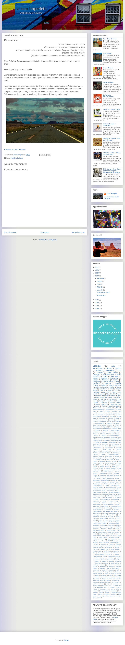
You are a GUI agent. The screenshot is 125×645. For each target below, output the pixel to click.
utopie (98, 597)
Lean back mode (114, 513)
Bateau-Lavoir (96, 426)
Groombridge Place (114, 492)
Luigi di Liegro (103, 521)
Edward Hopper (104, 466)
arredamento (96, 585)
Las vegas (116, 509)
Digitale (115, 380)
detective (104, 585)
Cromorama (116, 452)
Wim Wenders (115, 582)
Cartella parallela (114, 435)
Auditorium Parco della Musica (104, 387)
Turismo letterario (97, 573)
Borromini (105, 430)
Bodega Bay (114, 378)
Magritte (105, 395)
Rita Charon (107, 553)
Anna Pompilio (112, 194)
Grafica (117, 489)
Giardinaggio (96, 483)
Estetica (95, 473)
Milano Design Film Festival (103, 397)
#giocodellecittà (110, 409)
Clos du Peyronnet (114, 444)
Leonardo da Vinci (109, 515)
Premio (117, 546)
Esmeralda (96, 392)
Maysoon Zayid (108, 527)
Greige (105, 492)
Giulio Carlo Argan (111, 487)
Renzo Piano (107, 551)
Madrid (111, 521)
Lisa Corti (111, 518)
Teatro (104, 406)
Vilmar (106, 577)
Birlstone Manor (116, 428)
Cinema (118, 368)
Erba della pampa (106, 471)
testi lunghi (110, 596)
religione (113, 594)
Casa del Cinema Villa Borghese (107, 437)
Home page (44, 232)
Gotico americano (108, 489)
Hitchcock (109, 496)
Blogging (13, 158)
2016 (97, 302)
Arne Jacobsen (117, 421)
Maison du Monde (114, 523)
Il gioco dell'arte (108, 82)
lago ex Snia (115, 589)
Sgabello (104, 561)
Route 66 (109, 554)
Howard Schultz (107, 497)
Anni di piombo (97, 420)
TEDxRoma (96, 570)
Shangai (111, 561)
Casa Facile (103, 389)
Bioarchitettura (97, 428)
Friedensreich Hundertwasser (101, 480)
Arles (109, 421)
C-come (95, 433)
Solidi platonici (115, 563)
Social (97, 406)
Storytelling (110, 371)
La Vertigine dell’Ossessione (108, 96)
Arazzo (112, 420)
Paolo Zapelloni (111, 539)
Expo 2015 (105, 392)
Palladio (95, 539)
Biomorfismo (106, 428)
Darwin (110, 390)
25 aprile (100, 411)
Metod (117, 528)
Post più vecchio (78, 232)
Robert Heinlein (99, 554)
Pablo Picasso (115, 537)
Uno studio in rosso (116, 573)
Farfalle (95, 475)
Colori (106, 445)
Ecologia (109, 464)
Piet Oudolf (103, 544)
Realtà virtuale (115, 549)
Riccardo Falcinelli (115, 402)
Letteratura (96, 383)
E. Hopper (101, 464)
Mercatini (110, 528)
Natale (111, 534)
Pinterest (111, 544)
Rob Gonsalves (117, 553)
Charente (106, 440)
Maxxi (119, 395)
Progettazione (108, 547)
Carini (95, 389)
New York (103, 399)
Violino (113, 577)
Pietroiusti (104, 402)
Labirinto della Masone (114, 394)
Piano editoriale (115, 542)
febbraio (99, 287)
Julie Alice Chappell (116, 506)
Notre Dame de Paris (99, 535)
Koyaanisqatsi (99, 508)
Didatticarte (105, 380)
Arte (113, 366)
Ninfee (117, 534)
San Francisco (100, 558)
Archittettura (102, 421)
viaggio (97, 366)
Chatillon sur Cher (116, 440)
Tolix (117, 570)
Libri (119, 371)
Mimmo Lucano (111, 530)
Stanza (103, 565)
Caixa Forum (115, 433)
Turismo (108, 408)
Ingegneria (96, 501)
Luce (96, 521)
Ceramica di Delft (114, 439)
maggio (99, 281)
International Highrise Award (102, 502)
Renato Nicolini (97, 551)
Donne (114, 461)
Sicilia (97, 404)
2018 (97, 276)
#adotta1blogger (108, 374)
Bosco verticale (115, 430)
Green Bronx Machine (113, 490)
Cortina (113, 451)
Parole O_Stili (106, 540)
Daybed (117, 456)
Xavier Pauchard (98, 584)
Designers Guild (99, 459)
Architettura (97, 368)
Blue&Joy (97, 430)
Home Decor (96, 497)
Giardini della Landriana (111, 483)
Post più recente (10, 232)
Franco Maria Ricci (107, 478)
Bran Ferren (96, 432)
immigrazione (104, 589)
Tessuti (103, 385)
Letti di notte (110, 516)
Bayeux (105, 426)
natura (101, 592)
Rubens (117, 554)
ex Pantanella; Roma (101, 587)
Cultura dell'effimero (113, 454)
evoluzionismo (117, 585)
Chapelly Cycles (97, 440)
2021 (97, 267)
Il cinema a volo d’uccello (111, 109)
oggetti (107, 592)
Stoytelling (111, 566)
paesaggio (96, 374)
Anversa (105, 420)
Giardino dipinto (97, 485)
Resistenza (116, 551)
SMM (104, 556)
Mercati (103, 528)
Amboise (112, 416)
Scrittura (20, 158)
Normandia (112, 399)
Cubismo (95, 454)
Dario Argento (108, 456)
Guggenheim (96, 494)
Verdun (97, 575)
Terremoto (111, 570)
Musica (95, 534)
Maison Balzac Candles (99, 523)
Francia (98, 478)
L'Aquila (115, 508)
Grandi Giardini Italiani (99, 490)
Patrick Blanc (109, 401)
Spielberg (95, 565)
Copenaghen (105, 451)
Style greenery (115, 568)
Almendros (105, 416)
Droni (100, 463)
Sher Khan (118, 561)
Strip (108, 568)
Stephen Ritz (103, 566)
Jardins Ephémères (108, 504)
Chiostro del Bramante (101, 442)
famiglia (112, 587)
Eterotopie (103, 473)
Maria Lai (118, 525)
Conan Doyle (107, 449)
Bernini (117, 426)
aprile (99, 284)
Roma (109, 368)
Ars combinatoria (99, 423)
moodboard (114, 590)
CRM (101, 433)
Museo (95, 399)
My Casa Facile (103, 534)
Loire (94, 520)
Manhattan (96, 525)
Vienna (110, 575)
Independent (115, 499)
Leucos (95, 518)
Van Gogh (114, 376)
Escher (117, 471)
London (100, 520)
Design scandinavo (103, 458)
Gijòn (106, 485)
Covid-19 (102, 390)
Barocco (117, 425)
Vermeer (103, 575)
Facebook (116, 473)
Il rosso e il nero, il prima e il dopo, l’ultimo (112, 153)
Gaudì (119, 480)
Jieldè (117, 504)
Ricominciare (101, 295)
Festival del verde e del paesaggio (109, 475)
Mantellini (103, 525)
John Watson (104, 506)
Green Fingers (97, 492)
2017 (97, 300)
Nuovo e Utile (110, 535)
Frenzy (117, 478)
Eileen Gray (115, 466)
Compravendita (97, 447)
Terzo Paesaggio (114, 406)
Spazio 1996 (107, 53)
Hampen (102, 496)
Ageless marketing (98, 414)
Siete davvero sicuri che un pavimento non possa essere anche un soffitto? (112, 170)
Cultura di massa (97, 456)
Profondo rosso (97, 547)
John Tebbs (96, 506)
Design (95, 380)
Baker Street (96, 425)
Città (111, 389)
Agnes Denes (109, 414)
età (110, 585)
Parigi (101, 401)
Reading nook (104, 549)
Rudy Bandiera (97, 556)
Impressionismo (105, 499)
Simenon (105, 563)
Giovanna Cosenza (98, 487)
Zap (108, 584)
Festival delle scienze (99, 477)
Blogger (66, 640)
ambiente (115, 584)
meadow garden (104, 590)
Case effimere (103, 439)
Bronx (117, 432)
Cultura (103, 454)
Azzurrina (116, 423)
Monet (117, 397)
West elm (95, 582)
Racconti (95, 549)
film (117, 408)
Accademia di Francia (113, 413)
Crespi (108, 452)
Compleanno (115, 445)
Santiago (110, 558)
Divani (117, 459)
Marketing (98, 527)
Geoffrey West (114, 482)
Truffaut (117, 571)
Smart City (104, 404)
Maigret (117, 521)
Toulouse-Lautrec (97, 571)
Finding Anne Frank (103, 292)
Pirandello (118, 544)
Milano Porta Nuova (98, 530)
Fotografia (96, 382)
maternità (95, 590)
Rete (94, 553)
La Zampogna (107, 509)
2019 (97, 273)
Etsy (109, 473)
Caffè (107, 433)
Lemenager (96, 515)
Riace (99, 553)
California (95, 435)
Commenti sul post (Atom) (47, 240)
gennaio (99, 290)
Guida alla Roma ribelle (108, 494)
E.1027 (117, 390)
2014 (97, 308)
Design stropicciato (116, 458)
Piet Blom (95, 544)
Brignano (104, 432)
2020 (97, 270)
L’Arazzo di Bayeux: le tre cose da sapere (111, 139)
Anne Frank (102, 418)
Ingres (104, 501)
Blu (118, 387)
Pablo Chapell (103, 537)
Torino (105, 376)
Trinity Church (108, 571)
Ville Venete (98, 577)
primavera (106, 594)
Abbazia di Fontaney (100, 413)
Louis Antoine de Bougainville (113, 520)
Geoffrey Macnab (101, 482)
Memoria (108, 383)
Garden (113, 480)
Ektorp (95, 468)
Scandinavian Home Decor (114, 559)
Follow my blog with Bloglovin (14, 149)
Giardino (99, 373)
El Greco (101, 468)
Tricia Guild (97, 408)
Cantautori (103, 435)
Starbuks (109, 565)
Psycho (117, 547)
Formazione (110, 477)
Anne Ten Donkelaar (113, 418)
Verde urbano (113, 373)
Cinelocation (112, 442)
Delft (94, 458)
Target (103, 570)
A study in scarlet (116, 411)
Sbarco (103, 559)
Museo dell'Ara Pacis (113, 532)
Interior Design (114, 501)
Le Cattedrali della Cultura (110, 511)
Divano (95, 461)
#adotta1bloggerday (98, 409)
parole (100, 594)
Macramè (98, 395)
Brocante (111, 432)
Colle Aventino (97, 445)
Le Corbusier (104, 513)
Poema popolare (100, 546)
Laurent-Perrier (97, 511)
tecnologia (102, 596)
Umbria (106, 573)
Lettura (117, 516)
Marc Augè (111, 525)
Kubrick (108, 508)
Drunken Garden (109, 463)
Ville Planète (117, 575)
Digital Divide (109, 459)
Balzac (104, 425)
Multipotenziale (102, 532)
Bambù (110, 425)
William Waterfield (105, 582)
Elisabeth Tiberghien (110, 468)
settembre (100, 278)
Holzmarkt (116, 496)
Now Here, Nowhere (110, 39)
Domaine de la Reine (104, 461)
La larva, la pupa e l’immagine (109, 125)
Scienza (97, 561)
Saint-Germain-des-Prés (114, 556)
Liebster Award (103, 518)
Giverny (114, 392)
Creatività (102, 452)
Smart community (116, 404)
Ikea (117, 382)
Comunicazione (109, 447)
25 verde (107, 411)
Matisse (113, 395)
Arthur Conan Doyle (115, 385)
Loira (118, 518)
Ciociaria (104, 444)
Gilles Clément (115, 485)
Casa (94, 437)
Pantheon (102, 539)
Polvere (110, 546)
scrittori (95, 378)
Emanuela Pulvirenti (109, 470)
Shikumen (97, 563)
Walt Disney (115, 580)
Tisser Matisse (108, 68)
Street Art (102, 568)
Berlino (111, 426)
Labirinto (102, 394)
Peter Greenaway (104, 542)
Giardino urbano (107, 382)
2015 (97, 305)
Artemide (109, 423)
